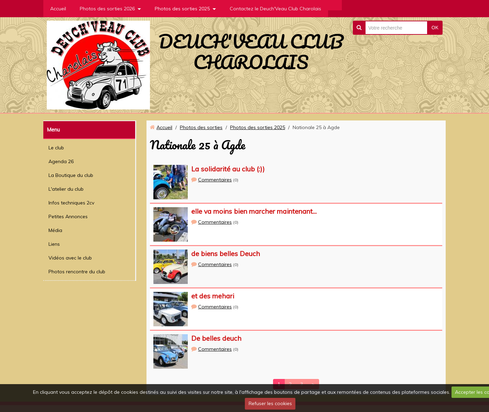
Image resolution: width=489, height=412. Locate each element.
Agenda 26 (61, 161)
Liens (54, 244)
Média (55, 230)
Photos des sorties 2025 (182, 9)
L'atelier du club (66, 189)
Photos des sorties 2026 (107, 9)
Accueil (58, 9)
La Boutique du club (70, 175)
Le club (56, 148)
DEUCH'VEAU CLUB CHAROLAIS (251, 51)
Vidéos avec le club (70, 258)
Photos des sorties (201, 127)
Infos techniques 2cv (71, 203)
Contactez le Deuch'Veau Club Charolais (275, 9)
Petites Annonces (68, 216)
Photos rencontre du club (76, 271)
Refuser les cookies (270, 403)
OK (435, 27)
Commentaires (215, 180)
